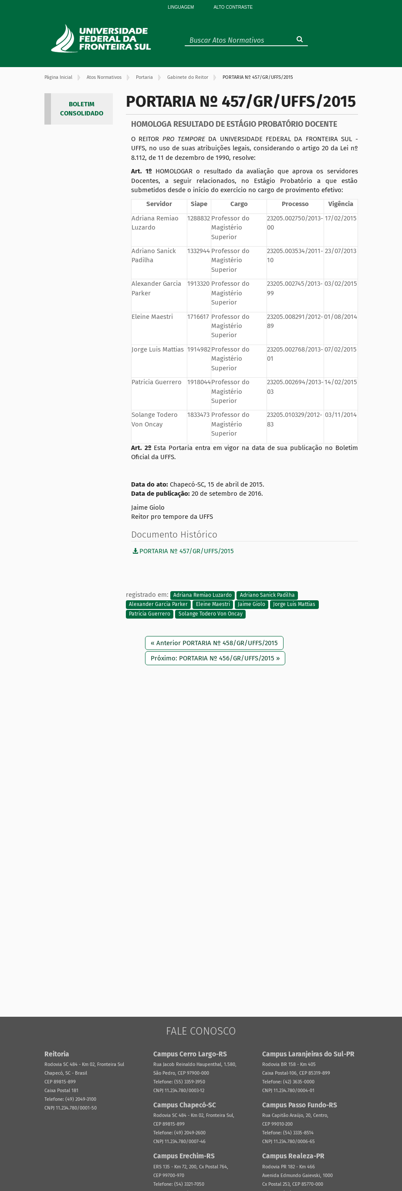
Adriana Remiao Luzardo (202, 595)
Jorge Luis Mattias (294, 605)
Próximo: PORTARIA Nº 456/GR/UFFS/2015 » (215, 658)
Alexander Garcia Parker (158, 605)
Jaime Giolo (251, 605)
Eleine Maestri (213, 605)
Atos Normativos (104, 77)
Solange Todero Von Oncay (211, 614)
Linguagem (181, 7)
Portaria (144, 77)
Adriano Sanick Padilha (267, 595)
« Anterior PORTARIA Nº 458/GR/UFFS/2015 (214, 643)
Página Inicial (58, 77)
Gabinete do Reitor (187, 77)
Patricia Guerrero (149, 614)
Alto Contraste (233, 7)
